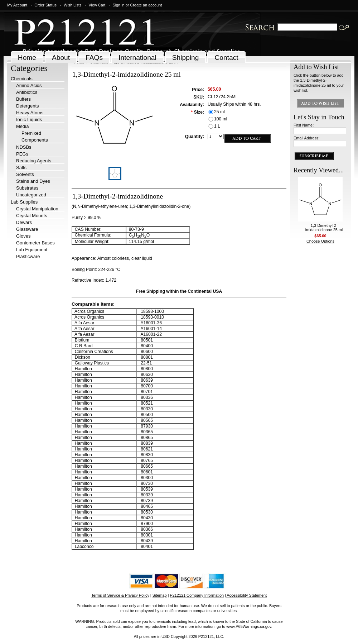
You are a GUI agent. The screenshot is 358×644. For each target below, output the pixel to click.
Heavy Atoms (30, 112)
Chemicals (22, 78)
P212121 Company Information (197, 595)
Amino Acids (29, 85)
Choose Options (320, 241)
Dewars (24, 222)
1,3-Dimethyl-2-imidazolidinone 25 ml (324, 227)
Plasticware (28, 256)
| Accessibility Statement (246, 595)
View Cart (96, 5)
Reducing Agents (33, 160)
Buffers (23, 99)
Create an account (146, 5)
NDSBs (24, 147)
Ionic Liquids (29, 119)
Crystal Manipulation (37, 208)
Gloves (23, 236)
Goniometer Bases (35, 242)
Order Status (45, 5)
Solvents (25, 174)
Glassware (27, 229)
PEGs (22, 154)
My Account (17, 5)
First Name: (304, 125)
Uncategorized (31, 194)
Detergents (27, 106)
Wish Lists (73, 5)
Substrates (27, 188)
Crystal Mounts (31, 215)
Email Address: (307, 138)
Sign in (118, 5)
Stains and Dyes (33, 181)
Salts (21, 167)
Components (34, 140)
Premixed (31, 133)
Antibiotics (26, 92)
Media (22, 126)
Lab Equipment (31, 249)
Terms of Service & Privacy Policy (120, 595)
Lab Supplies (24, 202)
